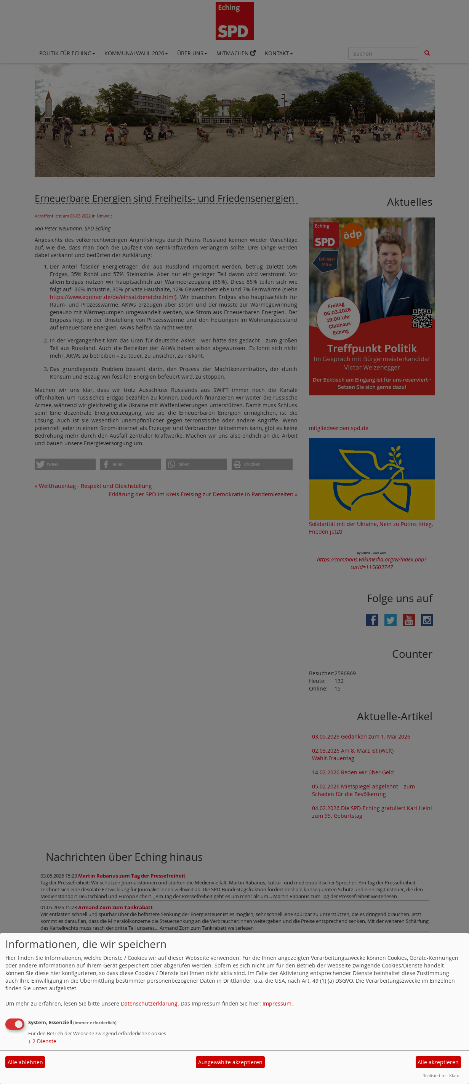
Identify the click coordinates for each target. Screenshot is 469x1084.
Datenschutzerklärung (149, 1003)
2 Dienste (42, 1041)
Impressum (277, 1003)
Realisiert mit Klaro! (442, 1075)
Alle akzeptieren (438, 1062)
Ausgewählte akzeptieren (230, 1062)
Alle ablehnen (25, 1062)
